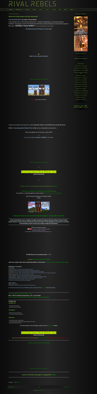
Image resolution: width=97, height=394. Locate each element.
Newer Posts (11, 387)
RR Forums (43, 287)
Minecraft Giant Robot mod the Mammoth (23, 16)
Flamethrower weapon (81, 75)
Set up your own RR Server (80, 99)
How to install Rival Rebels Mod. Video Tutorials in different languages (29, 297)
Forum (42, 337)
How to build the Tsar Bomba (81, 86)
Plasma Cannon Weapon (81, 88)
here (51, 231)
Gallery (65, 9)
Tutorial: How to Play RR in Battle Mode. (57, 262)
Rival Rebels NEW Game (81, 53)
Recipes (34, 9)
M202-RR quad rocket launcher (80, 92)
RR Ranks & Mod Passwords (81, 95)
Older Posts (66, 387)
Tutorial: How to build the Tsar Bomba (39, 342)
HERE (53, 374)
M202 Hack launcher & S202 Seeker (80, 70)
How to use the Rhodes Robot (81, 68)
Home (39, 387)
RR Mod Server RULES (80, 97)
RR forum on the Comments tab (52, 193)
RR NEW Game (19, 9)
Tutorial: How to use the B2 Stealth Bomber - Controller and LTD (38, 216)
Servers (41, 9)
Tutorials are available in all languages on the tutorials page (39, 191)
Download (27, 9)
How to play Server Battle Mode (81, 90)
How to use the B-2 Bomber (81, 82)
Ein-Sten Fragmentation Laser (81, 84)
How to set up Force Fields (80, 80)
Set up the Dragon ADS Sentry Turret (81, 73)
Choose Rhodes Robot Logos (81, 65)
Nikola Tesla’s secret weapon (81, 77)
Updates (11, 9)
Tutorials (54, 9)
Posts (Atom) (41, 390)
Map (60, 9)
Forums (47, 9)
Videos (71, 9)
